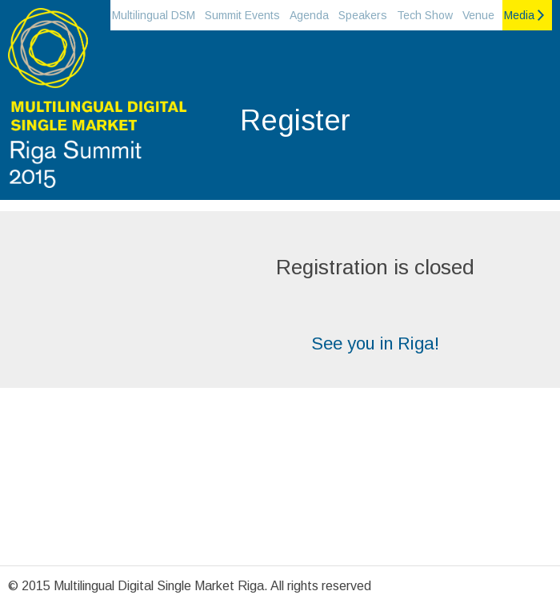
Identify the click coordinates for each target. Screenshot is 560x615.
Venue (478, 15)
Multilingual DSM (153, 15)
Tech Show (425, 15)
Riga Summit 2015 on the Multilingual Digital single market (96, 104)
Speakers (362, 15)
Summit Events (242, 15)
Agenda (309, 15)
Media (519, 15)
